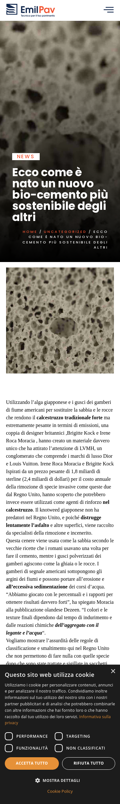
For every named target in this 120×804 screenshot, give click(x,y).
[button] (60, 780)
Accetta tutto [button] (32, 763)
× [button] (112, 671)
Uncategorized (63, 231)
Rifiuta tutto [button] (89, 763)
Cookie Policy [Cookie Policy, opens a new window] (60, 791)
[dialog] (60, 734)
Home (28, 231)
